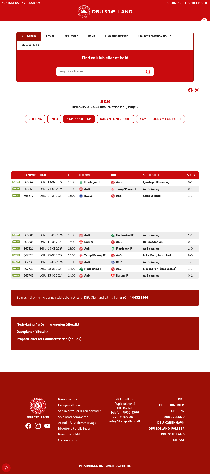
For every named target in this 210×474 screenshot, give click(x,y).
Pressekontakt (68, 399)
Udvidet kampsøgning (154, 36)
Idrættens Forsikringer (74, 428)
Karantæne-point (115, 119)
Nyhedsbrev (31, 3)
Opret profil (195, 3)
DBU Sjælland (173, 434)
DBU (181, 399)
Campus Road (152, 196)
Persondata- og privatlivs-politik (105, 466)
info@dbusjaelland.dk (125, 421)
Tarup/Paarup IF (126, 189)
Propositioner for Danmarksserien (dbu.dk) (49, 339)
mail (112, 297)
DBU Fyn (178, 411)
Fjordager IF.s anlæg (156, 182)
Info (54, 119)
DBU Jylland (174, 417)
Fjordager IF (92, 182)
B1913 (88, 196)
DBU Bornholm (172, 405)
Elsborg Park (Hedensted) (160, 269)
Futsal (179, 440)
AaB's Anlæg (151, 189)
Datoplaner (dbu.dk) (32, 331)
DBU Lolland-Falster (167, 428)
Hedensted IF (125, 235)
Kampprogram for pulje (160, 119)
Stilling (35, 119)
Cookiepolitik (67, 440)
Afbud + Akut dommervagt (77, 422)
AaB (119, 182)
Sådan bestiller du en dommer (79, 411)
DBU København (171, 422)
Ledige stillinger (69, 405)
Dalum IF (90, 242)
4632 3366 (140, 297)
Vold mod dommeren (73, 417)
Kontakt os (10, 3)
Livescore (30, 45)
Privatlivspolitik (69, 434)
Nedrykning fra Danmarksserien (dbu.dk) (48, 324)
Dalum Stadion (153, 242)
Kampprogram (79, 119)
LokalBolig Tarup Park (157, 255)
